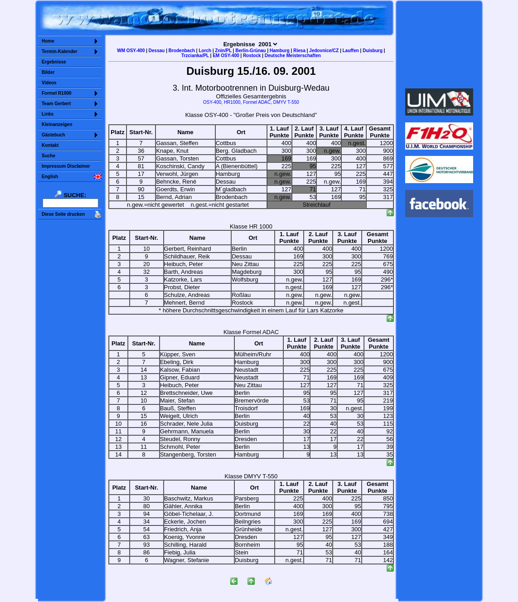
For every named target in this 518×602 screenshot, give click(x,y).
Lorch (204, 50)
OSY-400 (212, 102)
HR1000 (232, 102)
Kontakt (50, 145)
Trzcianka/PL (195, 55)
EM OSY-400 (226, 55)
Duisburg (372, 50)
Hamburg (280, 50)
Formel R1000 (57, 93)
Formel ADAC (257, 102)
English (50, 176)
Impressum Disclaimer (66, 166)
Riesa (299, 50)
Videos (49, 82)
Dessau (157, 50)
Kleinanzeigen (57, 124)
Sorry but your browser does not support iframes (439, 44)
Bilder (48, 72)
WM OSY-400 (131, 50)
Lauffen (351, 50)
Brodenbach (182, 50)
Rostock (252, 55)
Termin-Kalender (59, 51)
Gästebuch (53, 134)
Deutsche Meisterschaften (293, 55)
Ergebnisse (54, 61)
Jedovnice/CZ (324, 50)
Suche (48, 155)
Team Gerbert (56, 103)
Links (47, 114)
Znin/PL (223, 50)
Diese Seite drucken (63, 214)
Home (48, 41)
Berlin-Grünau (250, 50)
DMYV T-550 (286, 102)
